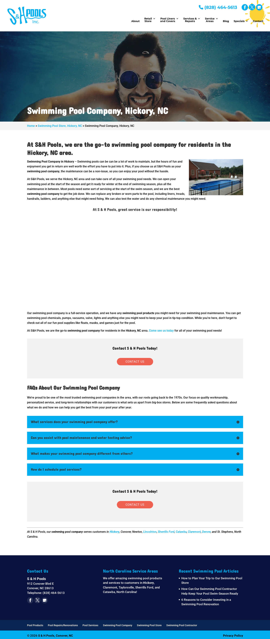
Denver (206, 531)
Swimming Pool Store (149, 625)
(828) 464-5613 (218, 7)
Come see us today (161, 330)
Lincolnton (150, 531)
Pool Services (90, 625)
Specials (239, 21)
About (135, 21)
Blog (226, 21)
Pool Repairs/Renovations (63, 625)
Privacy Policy (233, 635)
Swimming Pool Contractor (181, 625)
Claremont (194, 531)
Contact (258, 21)
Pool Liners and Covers (167, 20)
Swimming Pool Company (117, 625)
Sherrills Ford (166, 531)
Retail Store (148, 20)
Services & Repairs (190, 20)
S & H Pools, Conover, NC (55, 635)
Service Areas (210, 20)
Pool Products (35, 625)
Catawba (181, 531)
